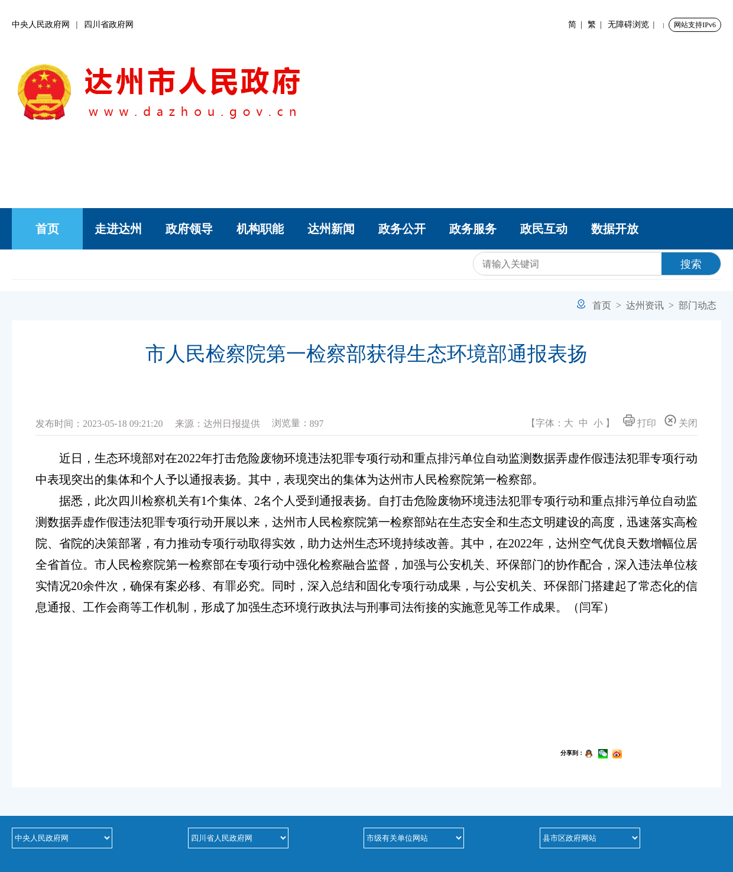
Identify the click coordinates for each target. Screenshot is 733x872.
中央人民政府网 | (48, 24)
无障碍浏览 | (633, 24)
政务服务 (473, 228)
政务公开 (402, 228)
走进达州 (118, 228)
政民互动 (543, 228)
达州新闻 (331, 228)
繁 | (597, 24)
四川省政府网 (109, 24)
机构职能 (260, 228)
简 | (577, 24)
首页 (47, 228)
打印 (639, 421)
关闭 (681, 421)
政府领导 (189, 228)
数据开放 (614, 228)
